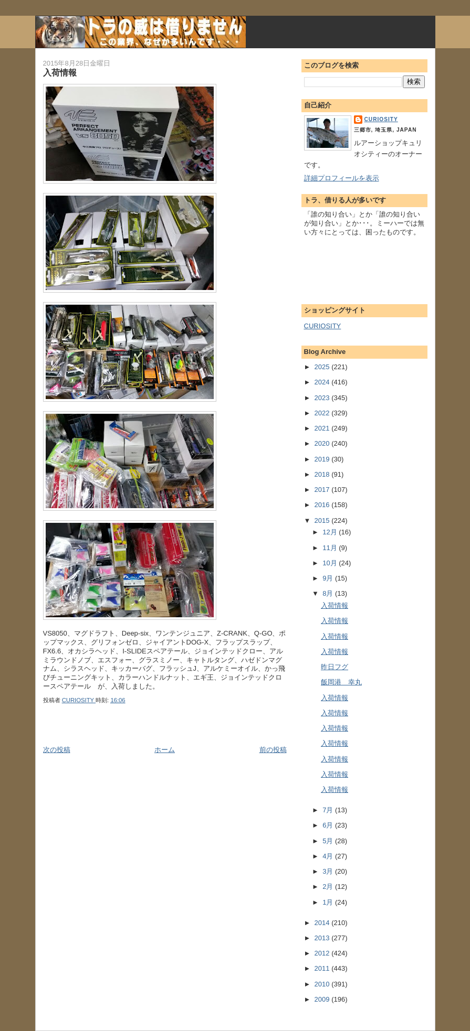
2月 (328, 886)
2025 (323, 367)
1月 (328, 902)
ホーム (164, 750)
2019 (323, 459)
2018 (323, 474)
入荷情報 (334, 605)
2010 (323, 984)
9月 (328, 578)
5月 (328, 841)
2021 (323, 428)
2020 (323, 443)
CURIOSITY (381, 119)
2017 (323, 489)
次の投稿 (56, 750)
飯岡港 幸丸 (341, 682)
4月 (328, 856)
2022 (323, 413)
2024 (323, 382)
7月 (328, 810)
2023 (323, 398)
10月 (330, 563)
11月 (330, 548)
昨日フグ (334, 667)
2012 (323, 953)
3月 (328, 871)
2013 (323, 938)
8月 (328, 593)
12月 (330, 532)
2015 (323, 520)
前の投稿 (273, 750)
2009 (323, 999)
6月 (328, 825)
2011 (323, 968)
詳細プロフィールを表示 (341, 178)
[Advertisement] (166, 733)
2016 (323, 505)
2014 (323, 923)
